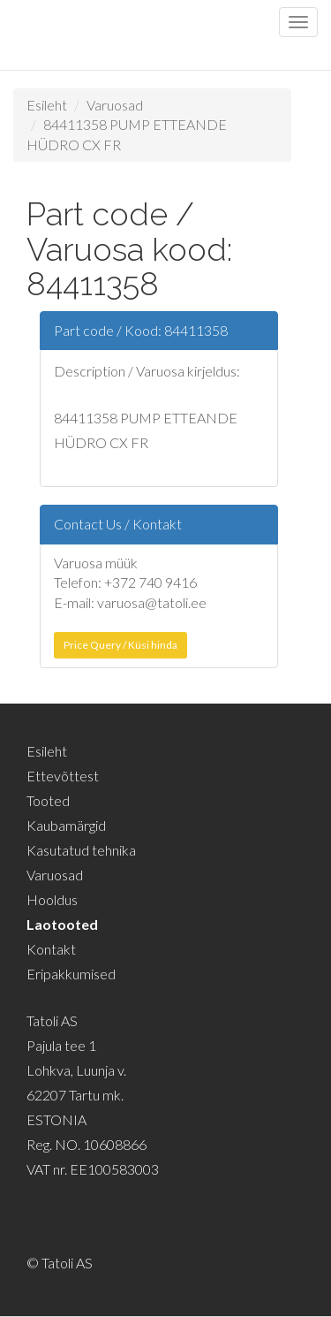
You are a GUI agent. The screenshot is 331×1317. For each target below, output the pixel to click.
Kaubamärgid (66, 825)
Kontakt (51, 948)
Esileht (46, 104)
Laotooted (62, 924)
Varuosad (115, 104)
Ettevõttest (62, 775)
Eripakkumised (71, 973)
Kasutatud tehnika (81, 849)
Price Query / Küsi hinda (120, 644)
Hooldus (52, 899)
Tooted (48, 800)
